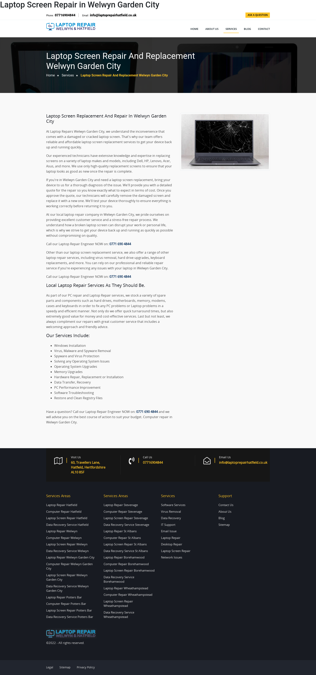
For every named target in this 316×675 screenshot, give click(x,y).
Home (194, 29)
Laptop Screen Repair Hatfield (66, 518)
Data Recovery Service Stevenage (126, 525)
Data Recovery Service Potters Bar (69, 617)
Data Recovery (171, 518)
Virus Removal (171, 511)
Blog (247, 29)
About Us (211, 29)
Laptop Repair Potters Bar (64, 597)
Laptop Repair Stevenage (121, 505)
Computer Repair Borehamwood (126, 564)
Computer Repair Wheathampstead (128, 595)
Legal (49, 667)
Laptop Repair (170, 538)
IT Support (168, 525)
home (50, 75)
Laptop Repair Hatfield (61, 505)
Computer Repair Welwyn (64, 538)
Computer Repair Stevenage (123, 511)
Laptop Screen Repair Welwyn (66, 544)
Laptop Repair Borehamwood (124, 557)
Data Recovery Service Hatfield (67, 525)
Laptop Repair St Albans (120, 531)
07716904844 (65, 15)
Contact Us (225, 505)
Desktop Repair (171, 544)
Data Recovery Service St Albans (126, 551)
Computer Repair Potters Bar (66, 604)
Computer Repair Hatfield (63, 511)
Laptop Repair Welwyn (61, 531)
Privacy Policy (86, 667)
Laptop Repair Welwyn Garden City (70, 557)
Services (231, 29)
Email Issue (169, 531)
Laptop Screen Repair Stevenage (126, 518)
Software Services (173, 505)
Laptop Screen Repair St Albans (125, 544)
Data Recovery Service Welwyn (67, 551)
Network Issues (171, 557)
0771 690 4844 (120, 244)
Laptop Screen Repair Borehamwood (129, 570)
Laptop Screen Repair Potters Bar (69, 610)
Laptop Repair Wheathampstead (126, 588)
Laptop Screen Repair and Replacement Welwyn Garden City (124, 75)
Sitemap (224, 525)
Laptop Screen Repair (175, 551)
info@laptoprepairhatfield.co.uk (113, 15)
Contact (264, 29)
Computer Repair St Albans (122, 538)
